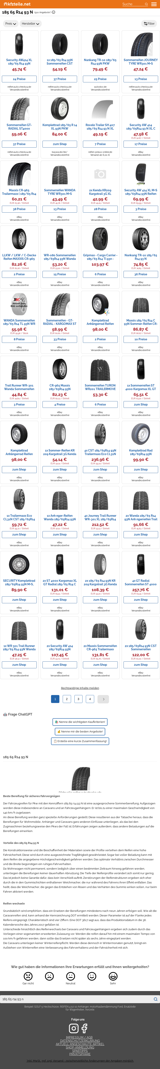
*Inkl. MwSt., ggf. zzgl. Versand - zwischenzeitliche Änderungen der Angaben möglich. (80, 1060)
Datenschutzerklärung (80, 1040)
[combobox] (75, 999)
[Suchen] (155, 999)
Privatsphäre (80, 1054)
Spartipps (80, 1050)
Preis (10, 24)
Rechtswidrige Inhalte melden (80, 688)
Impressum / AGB (79, 1037)
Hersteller (30, 24)
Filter (149, 24)
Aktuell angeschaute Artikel (80, 1044)
